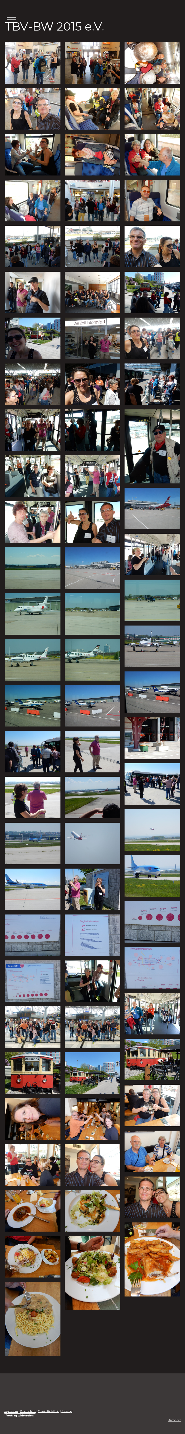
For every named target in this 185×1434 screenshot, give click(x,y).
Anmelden (174, 1420)
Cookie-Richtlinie (48, 1411)
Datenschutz (28, 1411)
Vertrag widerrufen (19, 1415)
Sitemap (66, 1411)
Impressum (11, 1411)
